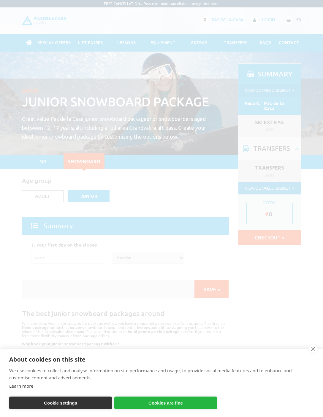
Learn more (21, 386)
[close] (313, 349)
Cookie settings (60, 402)
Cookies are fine (165, 402)
